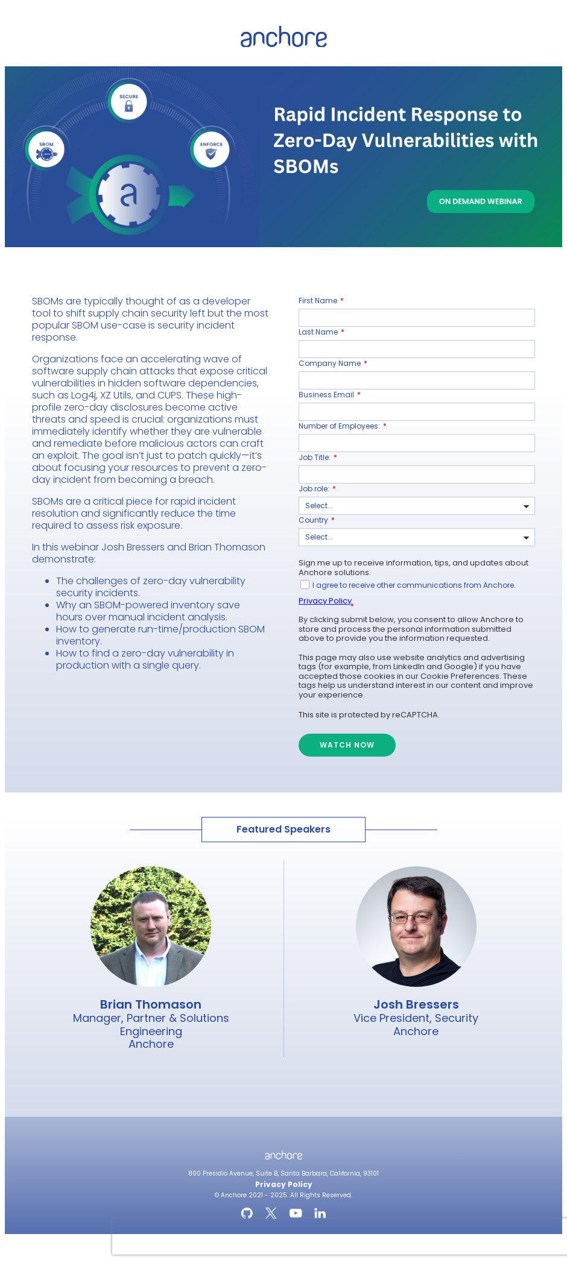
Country (317, 520)
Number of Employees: (343, 426)
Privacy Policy (325, 600)
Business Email (330, 394)
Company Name (333, 363)
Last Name (321, 332)
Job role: (317, 488)
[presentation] (189, 1236)
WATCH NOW (347, 745)
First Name (321, 300)
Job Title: (318, 457)
